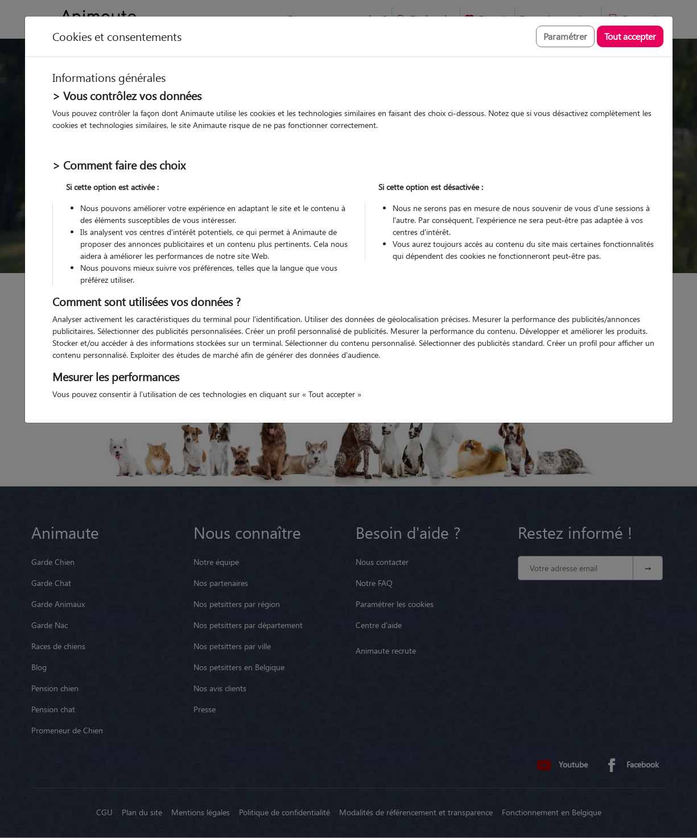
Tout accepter (630, 36)
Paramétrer (565, 36)
